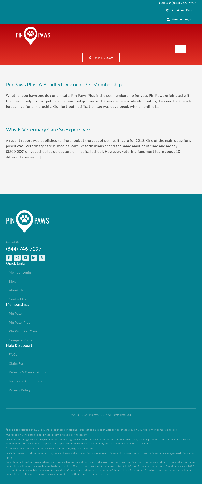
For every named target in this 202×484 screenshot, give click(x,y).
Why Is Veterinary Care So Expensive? (48, 129)
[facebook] (9, 258)
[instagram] (17, 258)
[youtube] (25, 258)
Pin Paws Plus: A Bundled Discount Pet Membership (64, 84)
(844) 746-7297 (23, 248)
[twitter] (42, 258)
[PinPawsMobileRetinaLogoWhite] (33, 28)
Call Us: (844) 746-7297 (177, 3)
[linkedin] (34, 258)
